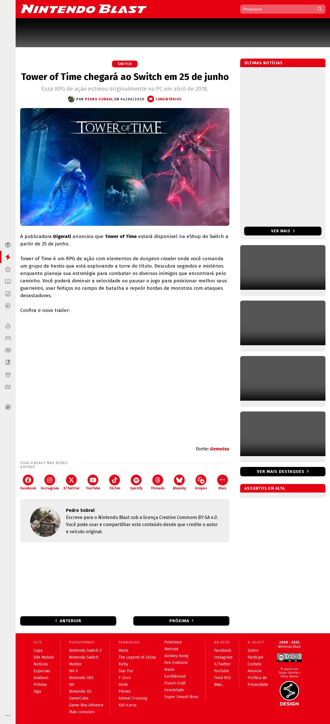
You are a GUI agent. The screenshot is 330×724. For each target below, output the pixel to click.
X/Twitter (71, 482)
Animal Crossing (133, 698)
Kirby (123, 664)
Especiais (42, 671)
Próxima (179, 620)
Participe (255, 657)
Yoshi (123, 684)
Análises (41, 677)
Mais (222, 482)
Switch (125, 64)
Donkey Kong (176, 655)
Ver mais (283, 231)
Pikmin (125, 691)
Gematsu (219, 449)
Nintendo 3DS (81, 677)
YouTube (93, 482)
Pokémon (173, 642)
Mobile (75, 664)
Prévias (40, 684)
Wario (169, 669)
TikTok (114, 482)
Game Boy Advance (86, 705)
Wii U (73, 671)
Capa (38, 650)
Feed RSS (222, 677)
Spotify (136, 482)
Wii (71, 684)
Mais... (219, 684)
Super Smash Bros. (181, 696)
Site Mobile (44, 657)
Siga (37, 691)
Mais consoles (82, 711)
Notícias (41, 664)
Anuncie (255, 671)
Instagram (50, 482)
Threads (158, 482)
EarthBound (175, 676)
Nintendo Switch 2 (85, 650)
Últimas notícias (263, 63)
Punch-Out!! (175, 683)
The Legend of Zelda (137, 657)
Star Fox (126, 671)
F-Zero (125, 677)
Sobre (253, 650)
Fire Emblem (176, 662)
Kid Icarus (128, 705)
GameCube (79, 698)
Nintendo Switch (83, 657)
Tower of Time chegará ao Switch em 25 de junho (125, 77)
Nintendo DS (80, 691)
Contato (254, 664)
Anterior (70, 620)
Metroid (171, 649)
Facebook (28, 482)
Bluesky (179, 482)
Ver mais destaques (280, 471)
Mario (123, 650)
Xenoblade (174, 690)
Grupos (201, 482)
